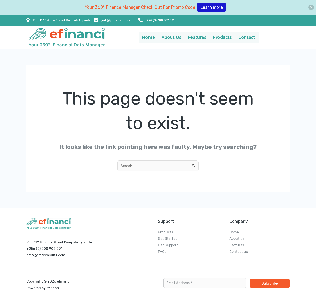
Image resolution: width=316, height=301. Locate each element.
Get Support (168, 245)
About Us (168, 37)
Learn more (211, 7)
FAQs (162, 252)
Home (143, 37)
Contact (251, 37)
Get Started (168, 238)
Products (224, 37)
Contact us (238, 252)
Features (196, 37)
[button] (311, 7)
